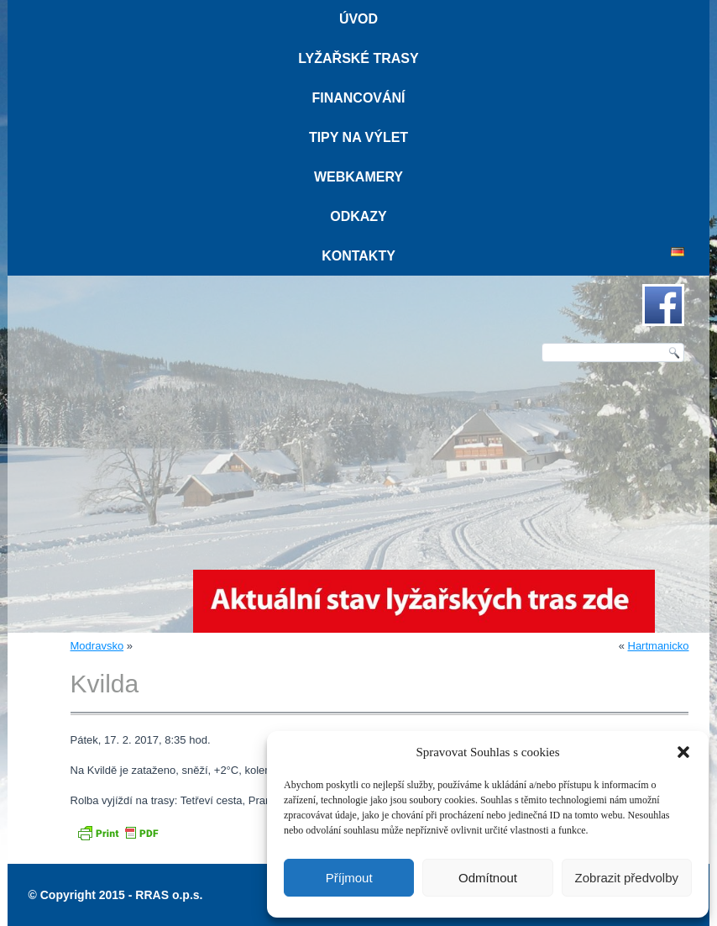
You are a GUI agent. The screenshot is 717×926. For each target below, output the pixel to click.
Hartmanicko (658, 645)
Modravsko (97, 645)
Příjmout (349, 878)
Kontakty (358, 256)
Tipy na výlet (358, 137)
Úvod (358, 19)
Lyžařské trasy (358, 58)
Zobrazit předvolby (626, 878)
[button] (683, 752)
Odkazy (358, 216)
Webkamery (358, 177)
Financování (358, 98)
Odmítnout (487, 878)
